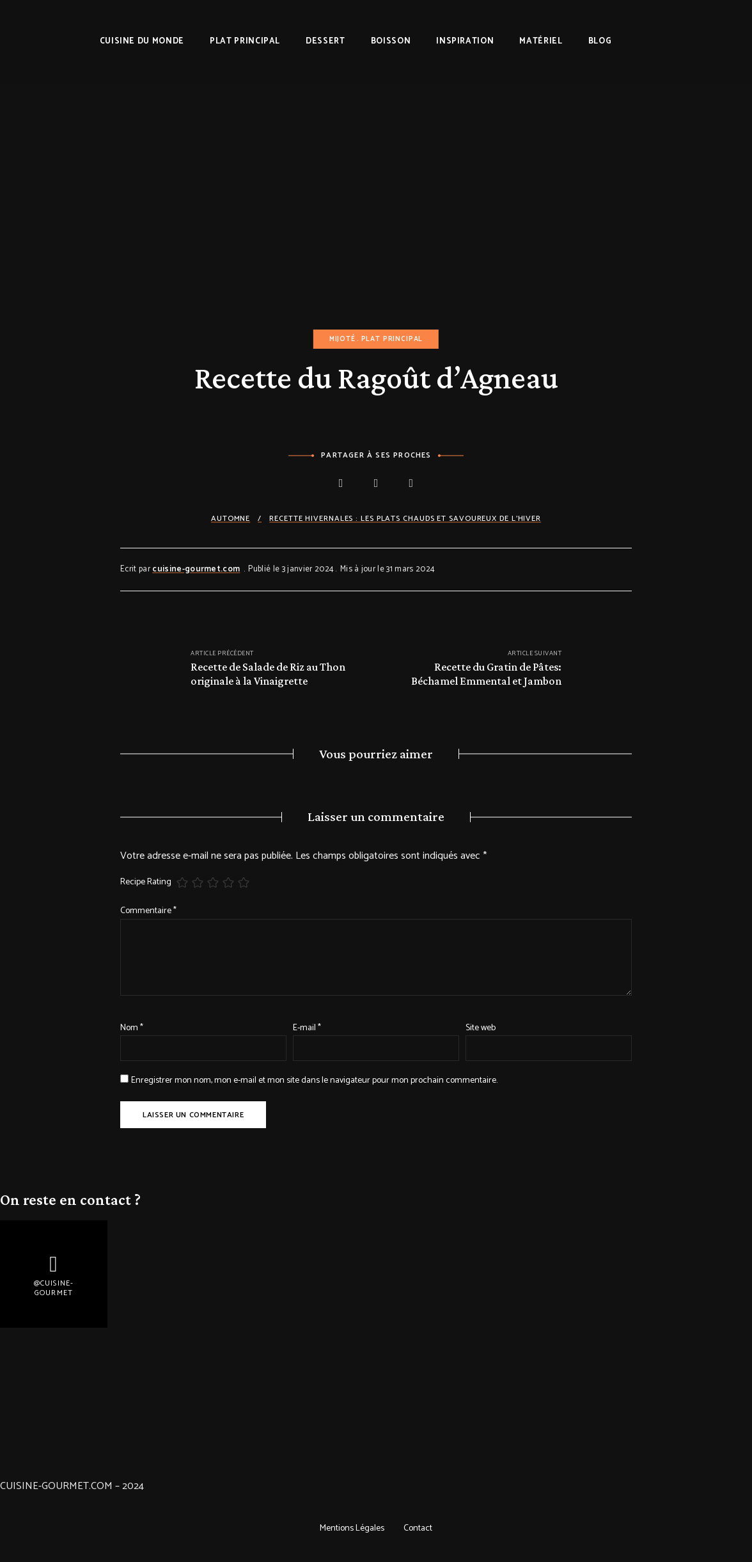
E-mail (307, 1028)
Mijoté (342, 339)
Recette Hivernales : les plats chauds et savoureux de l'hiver (405, 519)
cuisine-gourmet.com (196, 569)
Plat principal (392, 339)
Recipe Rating (145, 882)
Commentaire (148, 911)
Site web (481, 1028)
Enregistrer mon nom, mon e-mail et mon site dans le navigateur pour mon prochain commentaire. (314, 1080)
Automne (230, 519)
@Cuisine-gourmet (54, 1288)
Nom (131, 1028)
